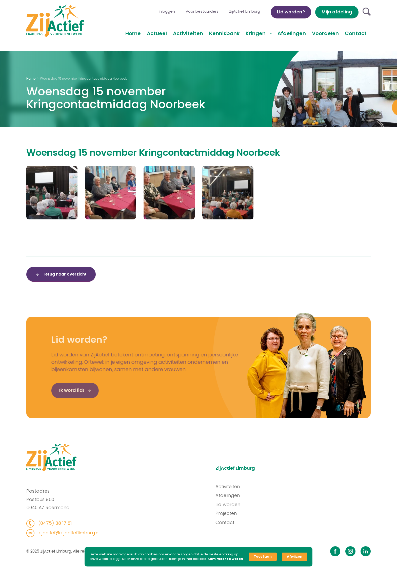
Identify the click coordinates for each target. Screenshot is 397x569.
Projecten (228, 513)
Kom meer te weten (225, 559)
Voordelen (325, 33)
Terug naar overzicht (64, 274)
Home (133, 33)
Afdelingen (291, 33)
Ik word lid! (63, 393)
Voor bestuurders (202, 11)
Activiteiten (188, 33)
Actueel (157, 33)
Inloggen (167, 11)
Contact (356, 33)
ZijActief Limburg (244, 11)
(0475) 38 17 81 (51, 523)
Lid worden (230, 504)
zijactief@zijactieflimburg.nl (65, 533)
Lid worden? (291, 12)
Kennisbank (224, 33)
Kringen (256, 33)
